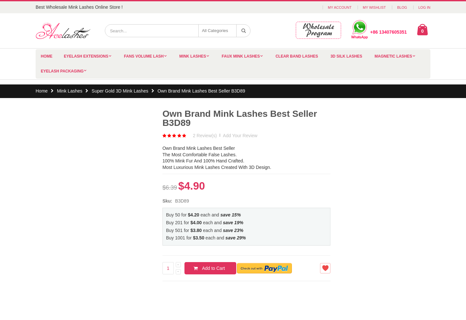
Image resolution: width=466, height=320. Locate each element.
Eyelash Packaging (62, 71)
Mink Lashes (192, 56)
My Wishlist (374, 7)
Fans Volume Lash (144, 56)
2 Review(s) (205, 135)
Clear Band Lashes (296, 56)
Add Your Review (240, 135)
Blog (402, 7)
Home (42, 91)
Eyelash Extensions (86, 56)
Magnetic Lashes (393, 56)
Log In (424, 7)
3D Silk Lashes (346, 56)
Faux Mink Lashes (241, 56)
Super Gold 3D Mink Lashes (120, 91)
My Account (339, 7)
